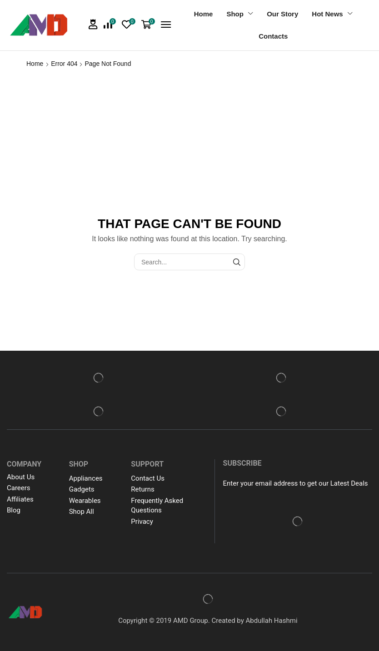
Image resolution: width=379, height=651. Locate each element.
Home (34, 63)
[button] (93, 24)
